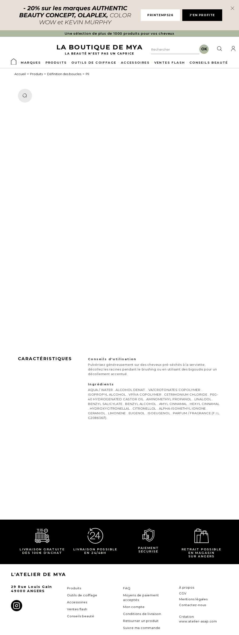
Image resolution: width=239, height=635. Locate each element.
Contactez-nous (192, 605)
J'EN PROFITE (202, 15)
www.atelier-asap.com (198, 621)
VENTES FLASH (169, 62)
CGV (182, 593)
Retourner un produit (141, 621)
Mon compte (134, 607)
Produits (36, 74)
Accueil (20, 74)
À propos (186, 587)
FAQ (126, 588)
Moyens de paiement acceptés (141, 597)
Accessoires (77, 602)
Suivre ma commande (141, 628)
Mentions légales (193, 599)
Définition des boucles (64, 74)
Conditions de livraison (142, 614)
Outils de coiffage (82, 595)
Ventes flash (77, 609)
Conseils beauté (80, 616)
